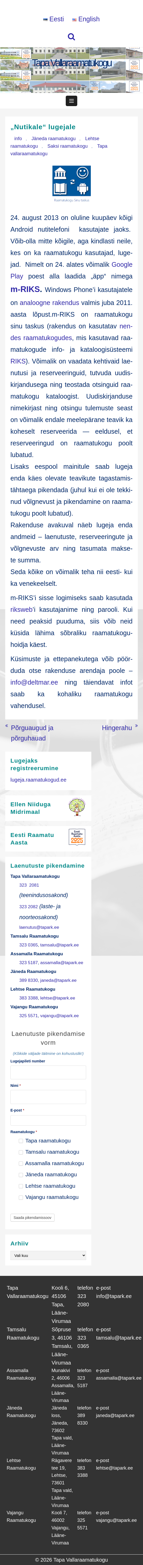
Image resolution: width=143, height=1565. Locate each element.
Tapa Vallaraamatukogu (71, 62)
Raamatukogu (23, 1132)
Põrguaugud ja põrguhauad (32, 733)
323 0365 (28, 945)
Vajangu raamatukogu (49, 1197)
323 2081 (29, 885)
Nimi (15, 1085)
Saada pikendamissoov (32, 1218)
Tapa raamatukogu (45, 1141)
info (18, 138)
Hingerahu (117, 727)
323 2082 (28, 906)
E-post (17, 1110)
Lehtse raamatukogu (47, 1186)
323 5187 (28, 962)
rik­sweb (21, 609)
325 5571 (28, 1015)
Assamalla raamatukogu (51, 1163)
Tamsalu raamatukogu (49, 1152)
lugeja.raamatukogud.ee (38, 780)
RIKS (18, 361)
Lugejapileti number (27, 1061)
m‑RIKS (25, 289)
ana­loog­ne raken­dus (49, 302)
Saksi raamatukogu (67, 146)
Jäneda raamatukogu (54, 138)
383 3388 (28, 998)
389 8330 (28, 980)
